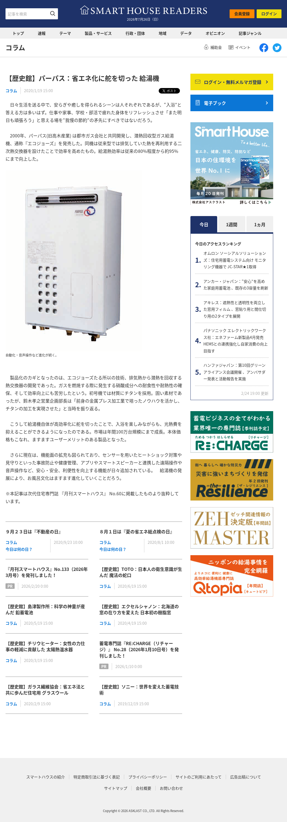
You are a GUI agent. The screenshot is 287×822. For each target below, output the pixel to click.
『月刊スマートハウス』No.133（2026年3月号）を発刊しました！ (47, 572)
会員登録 (242, 13)
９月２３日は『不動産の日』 (34, 531)
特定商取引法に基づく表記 (96, 777)
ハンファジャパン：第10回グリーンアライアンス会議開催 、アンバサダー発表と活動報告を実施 (234, 371)
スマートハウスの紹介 (45, 777)
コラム (11, 90)
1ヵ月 (259, 224)
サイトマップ (115, 788)
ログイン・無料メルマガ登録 (228, 82)
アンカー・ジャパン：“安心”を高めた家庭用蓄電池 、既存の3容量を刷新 (235, 284)
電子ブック (210, 103)
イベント (239, 47)
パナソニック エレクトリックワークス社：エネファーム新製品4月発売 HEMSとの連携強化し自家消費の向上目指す (235, 340)
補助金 (213, 47)
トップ (18, 33)
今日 (204, 224)
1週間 (231, 224)
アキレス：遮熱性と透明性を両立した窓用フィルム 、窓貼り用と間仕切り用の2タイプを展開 (234, 309)
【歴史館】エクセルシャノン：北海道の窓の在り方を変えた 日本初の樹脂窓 (139, 609)
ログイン (269, 13)
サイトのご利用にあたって (199, 777)
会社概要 (143, 788)
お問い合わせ (171, 788)
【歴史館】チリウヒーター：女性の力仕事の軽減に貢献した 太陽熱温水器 (45, 646)
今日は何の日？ (19, 549)
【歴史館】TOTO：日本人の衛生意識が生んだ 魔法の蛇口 (140, 572)
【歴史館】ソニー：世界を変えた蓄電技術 (139, 689)
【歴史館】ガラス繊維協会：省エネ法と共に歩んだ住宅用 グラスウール (45, 689)
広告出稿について (245, 777)
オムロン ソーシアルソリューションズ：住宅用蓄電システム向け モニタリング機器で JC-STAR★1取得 (234, 259)
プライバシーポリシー (147, 777)
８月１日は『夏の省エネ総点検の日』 (136, 531)
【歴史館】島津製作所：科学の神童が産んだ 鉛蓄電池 (45, 609)
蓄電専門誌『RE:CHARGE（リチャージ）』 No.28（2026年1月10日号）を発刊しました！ (139, 649)
